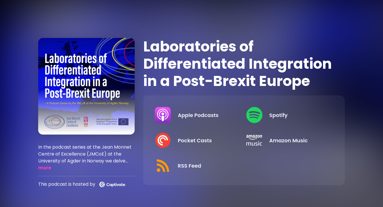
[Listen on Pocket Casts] (195, 140)
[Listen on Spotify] (287, 115)
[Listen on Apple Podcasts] (195, 115)
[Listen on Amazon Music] (287, 140)
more (44, 167)
